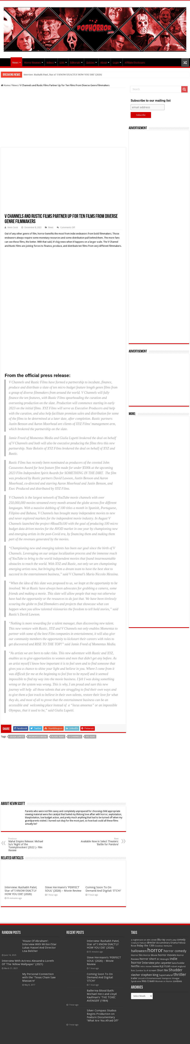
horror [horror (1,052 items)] (155, 950)
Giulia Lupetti (17, 737)
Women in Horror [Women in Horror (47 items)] (163, 981)
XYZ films (90, 737)
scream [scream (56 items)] (152, 970)
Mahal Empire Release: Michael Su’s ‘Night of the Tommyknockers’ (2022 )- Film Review (27, 844)
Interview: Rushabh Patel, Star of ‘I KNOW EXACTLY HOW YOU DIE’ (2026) (63, 74)
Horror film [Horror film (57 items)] (137, 955)
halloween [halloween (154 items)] (139, 951)
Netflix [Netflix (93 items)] (135, 966)
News (15, 62)
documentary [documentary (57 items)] (163, 942)
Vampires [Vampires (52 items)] (166, 978)
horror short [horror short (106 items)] (148, 959)
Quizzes (90, 62)
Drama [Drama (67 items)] (174, 942)
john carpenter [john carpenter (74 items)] (163, 962)
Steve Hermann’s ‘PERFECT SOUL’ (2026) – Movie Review (63, 889)
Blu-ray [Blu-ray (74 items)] (161, 939)
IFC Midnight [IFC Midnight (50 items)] (163, 959)
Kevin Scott (13, 227)
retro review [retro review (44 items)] (145, 966)
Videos (50, 62)
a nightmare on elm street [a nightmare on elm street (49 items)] (144, 940)
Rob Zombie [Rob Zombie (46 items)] (137, 970)
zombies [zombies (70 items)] (177, 981)
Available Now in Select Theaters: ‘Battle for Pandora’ (100, 841)
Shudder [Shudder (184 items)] (175, 970)
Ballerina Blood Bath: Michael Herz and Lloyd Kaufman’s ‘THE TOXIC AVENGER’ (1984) (102, 995)
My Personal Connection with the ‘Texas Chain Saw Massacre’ (38, 977)
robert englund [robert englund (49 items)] (178, 966)
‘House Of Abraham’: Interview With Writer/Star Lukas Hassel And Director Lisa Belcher (39, 946)
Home (5, 85)
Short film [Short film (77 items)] (162, 970)
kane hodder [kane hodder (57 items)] (178, 963)
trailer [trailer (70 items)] (134, 978)
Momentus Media (38, 737)
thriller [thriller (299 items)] (179, 974)
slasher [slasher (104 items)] (135, 975)
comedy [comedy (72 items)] (181, 939)
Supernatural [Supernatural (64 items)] (166, 975)
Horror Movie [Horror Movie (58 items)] (150, 955)
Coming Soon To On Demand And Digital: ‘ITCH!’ (103, 889)
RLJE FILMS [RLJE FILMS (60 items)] (165, 966)
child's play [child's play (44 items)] (171, 940)
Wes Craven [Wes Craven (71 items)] (148, 981)
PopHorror (6, 62)
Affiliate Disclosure (135, 62)
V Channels (75, 737)
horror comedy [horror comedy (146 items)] (174, 951)
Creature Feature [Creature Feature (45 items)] (138, 943)
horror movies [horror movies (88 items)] (167, 955)
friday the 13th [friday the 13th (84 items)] (145, 945)
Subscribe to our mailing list (151, 100)
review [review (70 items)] (155, 966)
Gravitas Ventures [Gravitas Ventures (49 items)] (163, 945)
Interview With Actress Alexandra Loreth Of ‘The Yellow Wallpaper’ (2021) (28, 962)
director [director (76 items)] (151, 942)
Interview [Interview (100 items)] (148, 963)
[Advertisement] (63, 118)
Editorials (75, 62)
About (103, 62)
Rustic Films (58, 737)
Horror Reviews (32, 62)
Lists (62, 62)
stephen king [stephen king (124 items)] (149, 975)
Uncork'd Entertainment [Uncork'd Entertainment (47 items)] (149, 978)
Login (116, 62)
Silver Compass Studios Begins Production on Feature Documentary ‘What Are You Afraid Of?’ (103, 1015)
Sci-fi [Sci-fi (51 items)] (146, 970)
